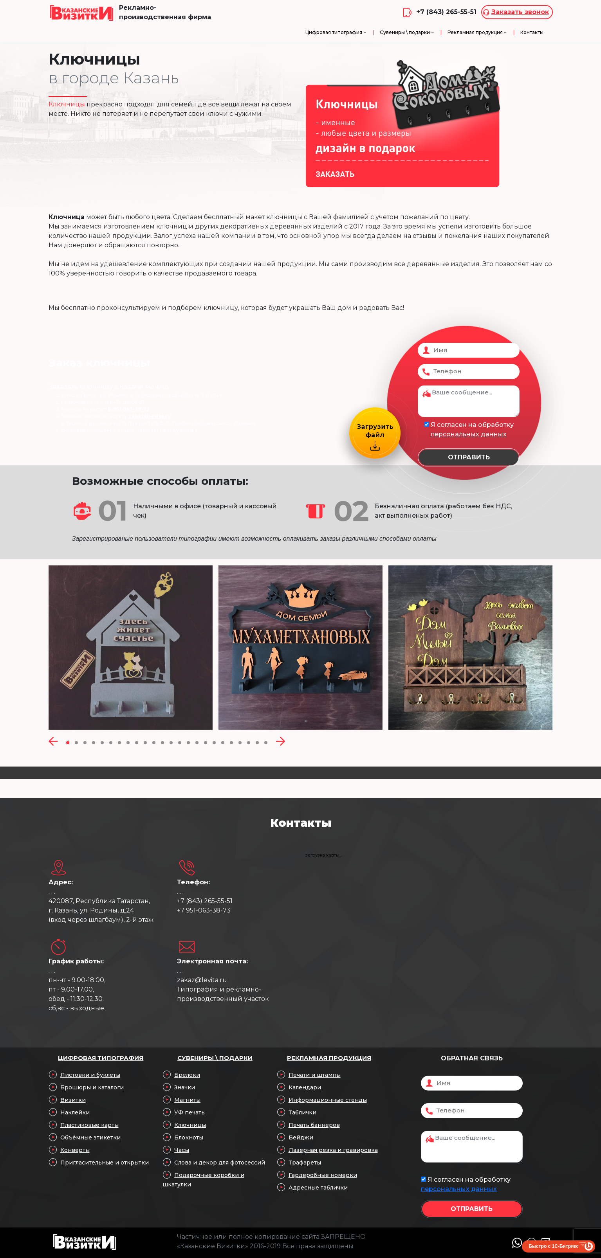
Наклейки (75, 1112)
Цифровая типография (100, 1058)
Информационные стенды (328, 1099)
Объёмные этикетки (90, 1137)
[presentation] (53, 742)
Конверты (75, 1150)
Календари (305, 1087)
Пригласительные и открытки (104, 1162)
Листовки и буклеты (90, 1074)
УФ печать (189, 1112)
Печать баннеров (314, 1124)
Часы (181, 1150)
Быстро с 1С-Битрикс (554, 1246)
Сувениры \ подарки (215, 1058)
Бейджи (301, 1137)
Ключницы (190, 1124)
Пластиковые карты (89, 1124)
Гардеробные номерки (323, 1175)
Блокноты (188, 1137)
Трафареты (305, 1162)
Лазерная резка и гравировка (333, 1150)
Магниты (187, 1099)
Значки (184, 1087)
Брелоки (187, 1074)
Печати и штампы (315, 1074)
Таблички (302, 1112)
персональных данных (469, 434)
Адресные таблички (318, 1187)
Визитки (73, 1099)
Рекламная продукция (329, 1058)
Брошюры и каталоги (92, 1087)
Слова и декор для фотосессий (219, 1162)
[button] (67, 742)
